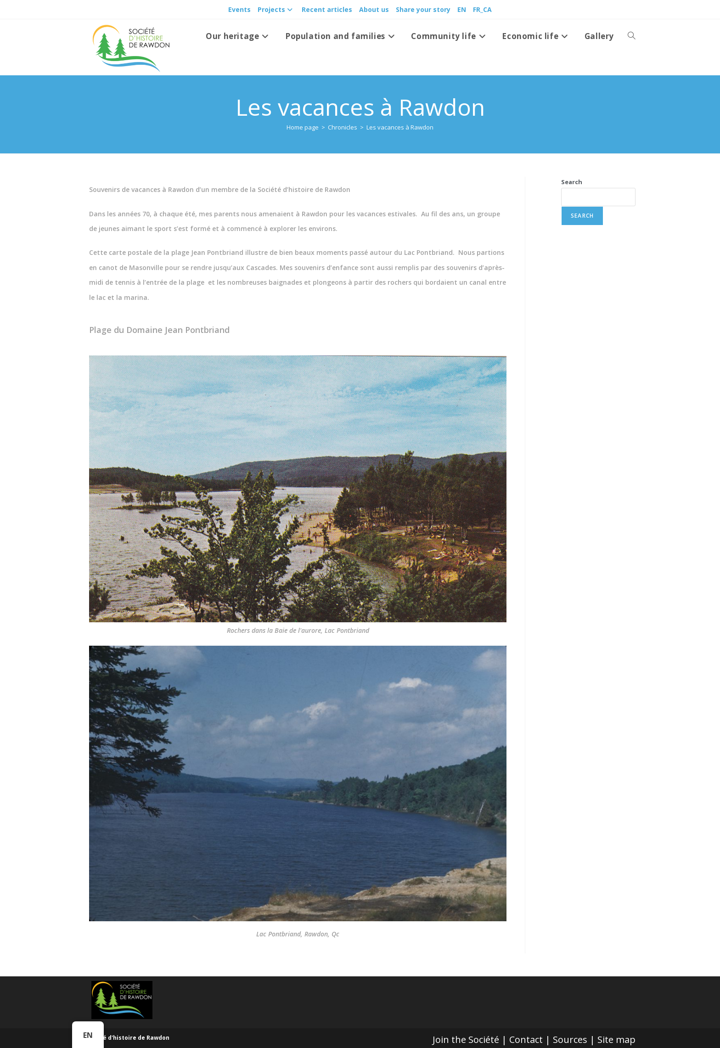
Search (571, 182)
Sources (570, 1039)
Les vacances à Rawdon (399, 127)
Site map (616, 1039)
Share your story (423, 9)
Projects (276, 9)
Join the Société (466, 1039)
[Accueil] (303, 127)
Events (239, 9)
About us (374, 9)
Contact (526, 1039)
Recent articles (327, 9)
